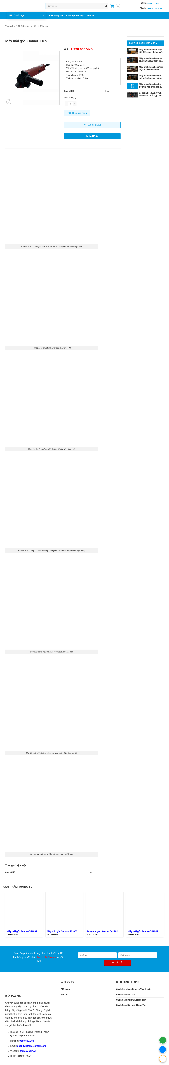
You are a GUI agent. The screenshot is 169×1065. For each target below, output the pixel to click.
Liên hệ (90, 15)
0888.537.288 (26, 1040)
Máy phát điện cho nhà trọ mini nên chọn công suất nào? (150, 85)
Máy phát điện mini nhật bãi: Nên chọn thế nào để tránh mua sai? (151, 50)
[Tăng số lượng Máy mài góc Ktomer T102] (74, 103)
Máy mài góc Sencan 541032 (22, 931)
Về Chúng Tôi (56, 15)
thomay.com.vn (28, 1051)
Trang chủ (10, 26)
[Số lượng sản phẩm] (70, 103)
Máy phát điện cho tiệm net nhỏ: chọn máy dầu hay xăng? (150, 76)
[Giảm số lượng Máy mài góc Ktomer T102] (66, 103)
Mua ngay (92, 136)
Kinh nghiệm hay (75, 15)
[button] (112, 6)
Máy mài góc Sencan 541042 (143, 931)
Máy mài (44, 26)
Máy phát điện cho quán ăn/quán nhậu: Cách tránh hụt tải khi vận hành (151, 59)
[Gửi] (106, 6)
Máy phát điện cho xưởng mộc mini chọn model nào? (151, 68)
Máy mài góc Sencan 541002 (62, 931)
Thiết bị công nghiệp (27, 26)
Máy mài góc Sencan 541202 (102, 931)
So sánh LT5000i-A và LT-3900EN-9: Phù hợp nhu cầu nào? (151, 94)
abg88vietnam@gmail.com (31, 1046)
